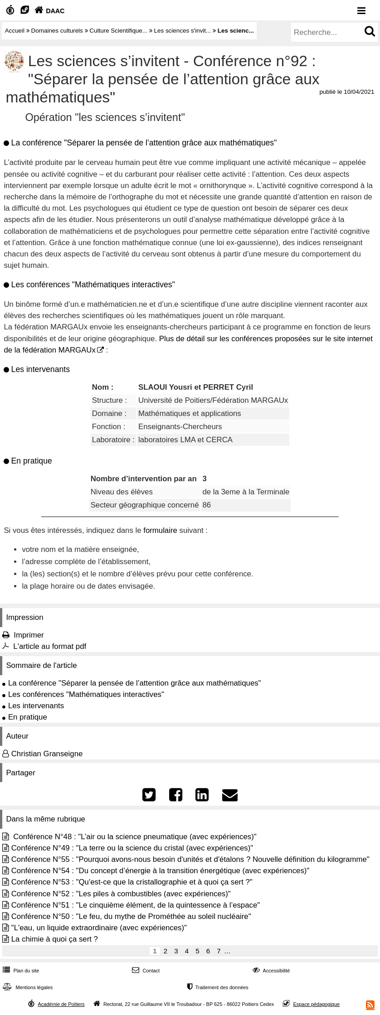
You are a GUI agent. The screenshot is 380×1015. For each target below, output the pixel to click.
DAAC (48, 10)
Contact (145, 970)
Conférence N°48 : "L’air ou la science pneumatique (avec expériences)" (134, 836)
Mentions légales (27, 987)
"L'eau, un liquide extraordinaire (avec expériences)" (99, 927)
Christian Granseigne (47, 753)
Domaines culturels (57, 30)
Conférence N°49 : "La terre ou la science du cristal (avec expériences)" (132, 848)
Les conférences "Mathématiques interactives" (86, 694)
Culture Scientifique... (118, 30)
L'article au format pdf (49, 646)
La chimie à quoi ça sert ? (54, 939)
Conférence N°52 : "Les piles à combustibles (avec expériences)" (121, 893)
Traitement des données (216, 987)
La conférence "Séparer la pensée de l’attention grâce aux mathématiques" (134, 683)
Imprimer (29, 635)
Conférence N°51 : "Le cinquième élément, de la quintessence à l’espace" (135, 905)
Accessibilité (270, 970)
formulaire (160, 530)
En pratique (27, 717)
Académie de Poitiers (61, 1004)
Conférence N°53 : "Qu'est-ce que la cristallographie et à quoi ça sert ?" (132, 882)
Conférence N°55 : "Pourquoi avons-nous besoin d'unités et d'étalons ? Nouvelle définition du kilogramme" (190, 859)
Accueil (14, 30)
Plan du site (20, 970)
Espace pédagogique (316, 1004)
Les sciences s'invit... (182, 30)
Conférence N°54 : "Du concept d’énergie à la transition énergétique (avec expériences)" (160, 870)
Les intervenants (36, 705)
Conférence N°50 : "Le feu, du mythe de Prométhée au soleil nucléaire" (131, 916)
